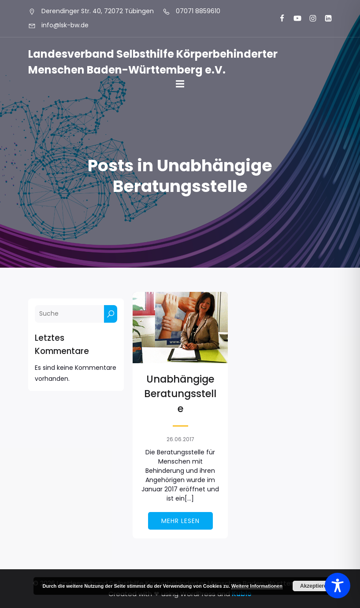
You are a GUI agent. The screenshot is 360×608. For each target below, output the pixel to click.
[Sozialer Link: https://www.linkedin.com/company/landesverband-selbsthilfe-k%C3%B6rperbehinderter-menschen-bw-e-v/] (324, 18)
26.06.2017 (180, 439)
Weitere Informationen (256, 586)
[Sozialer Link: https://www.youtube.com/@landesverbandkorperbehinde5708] (293, 18)
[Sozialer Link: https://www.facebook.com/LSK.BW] (278, 18)
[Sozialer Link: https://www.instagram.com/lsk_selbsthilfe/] (309, 18)
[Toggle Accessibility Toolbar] (337, 585)
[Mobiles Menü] (180, 84)
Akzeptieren (315, 586)
